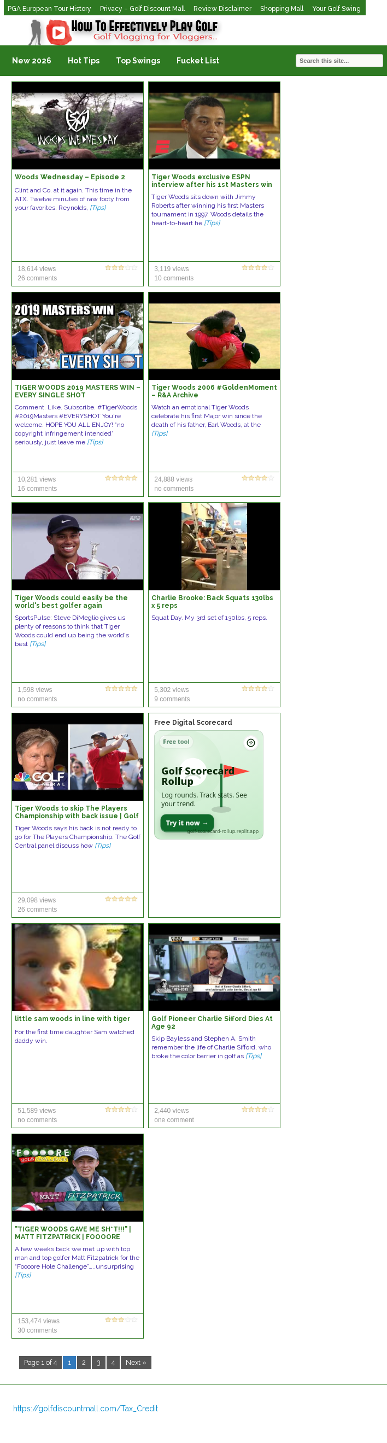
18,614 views (36, 269)
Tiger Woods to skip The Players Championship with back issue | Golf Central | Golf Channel (77, 816)
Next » (136, 1362)
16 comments (37, 488)
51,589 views (36, 1110)
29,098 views (36, 900)
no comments (174, 488)
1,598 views (34, 690)
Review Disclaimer (222, 9)
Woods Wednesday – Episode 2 (70, 177)
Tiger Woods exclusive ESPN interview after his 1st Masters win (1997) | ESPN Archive (211, 184)
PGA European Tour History (49, 9)
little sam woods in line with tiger (72, 1019)
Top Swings (138, 60)
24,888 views (173, 479)
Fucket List (198, 60)
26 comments (37, 278)
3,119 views (171, 269)
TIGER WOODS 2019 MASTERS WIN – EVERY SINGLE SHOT (77, 391)
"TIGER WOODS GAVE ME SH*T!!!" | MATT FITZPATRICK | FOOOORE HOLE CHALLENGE (73, 1236)
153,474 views (38, 1321)
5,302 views (171, 690)
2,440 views (171, 1110)
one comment (174, 1120)
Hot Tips (83, 60)
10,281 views (36, 479)
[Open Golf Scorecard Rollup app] (208, 785)
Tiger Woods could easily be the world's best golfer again (71, 601)
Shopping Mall (281, 9)
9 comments (172, 699)
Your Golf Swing (336, 9)
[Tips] (97, 208)
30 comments (37, 1330)
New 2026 (31, 60)
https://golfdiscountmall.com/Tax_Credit (85, 1408)
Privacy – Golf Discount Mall (142, 9)
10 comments (174, 278)
